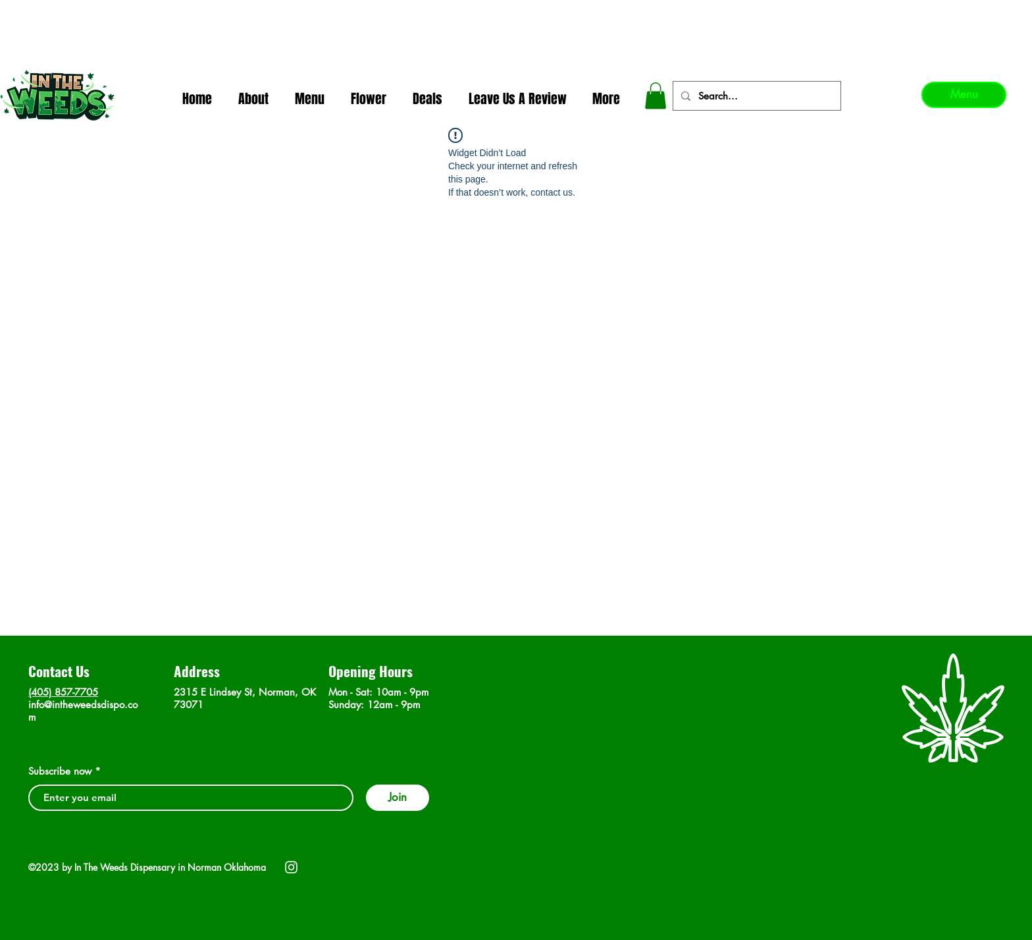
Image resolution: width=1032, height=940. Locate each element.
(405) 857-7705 (63, 692)
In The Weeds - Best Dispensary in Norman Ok (517, 13)
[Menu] (963, 95)
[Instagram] (291, 867)
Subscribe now (59, 771)
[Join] (397, 798)
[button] (655, 95)
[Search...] (755, 96)
